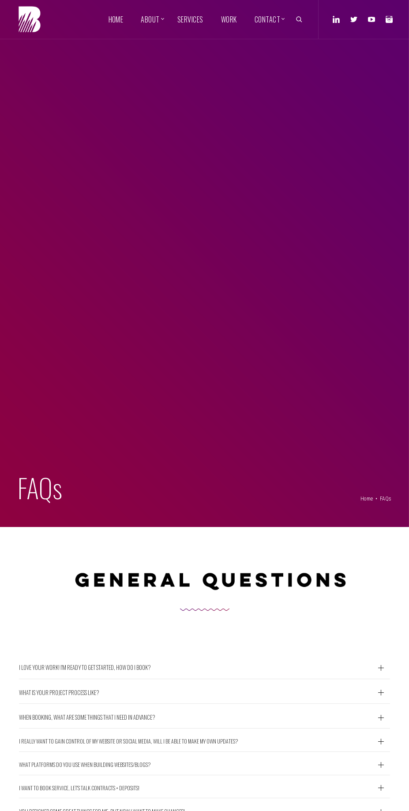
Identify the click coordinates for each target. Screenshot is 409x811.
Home (366, 499)
